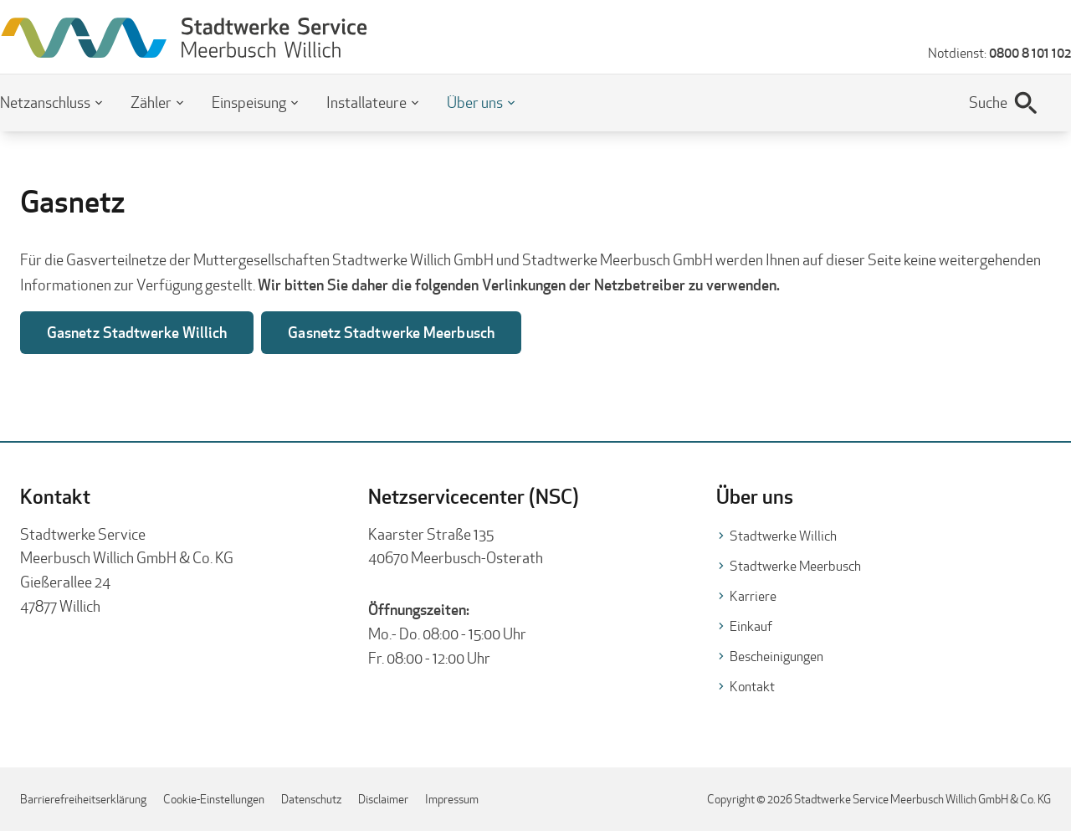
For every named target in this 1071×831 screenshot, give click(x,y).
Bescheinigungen (776, 656)
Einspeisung (249, 102)
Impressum (452, 799)
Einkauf (751, 626)
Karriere (753, 596)
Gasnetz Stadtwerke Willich (137, 332)
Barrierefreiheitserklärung (83, 799)
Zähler (151, 102)
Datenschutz (311, 799)
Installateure (366, 102)
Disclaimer (383, 799)
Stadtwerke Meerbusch (795, 566)
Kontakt (752, 686)
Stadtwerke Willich (783, 536)
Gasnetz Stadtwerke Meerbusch (391, 332)
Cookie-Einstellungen (213, 799)
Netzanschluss (45, 102)
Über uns (475, 102)
